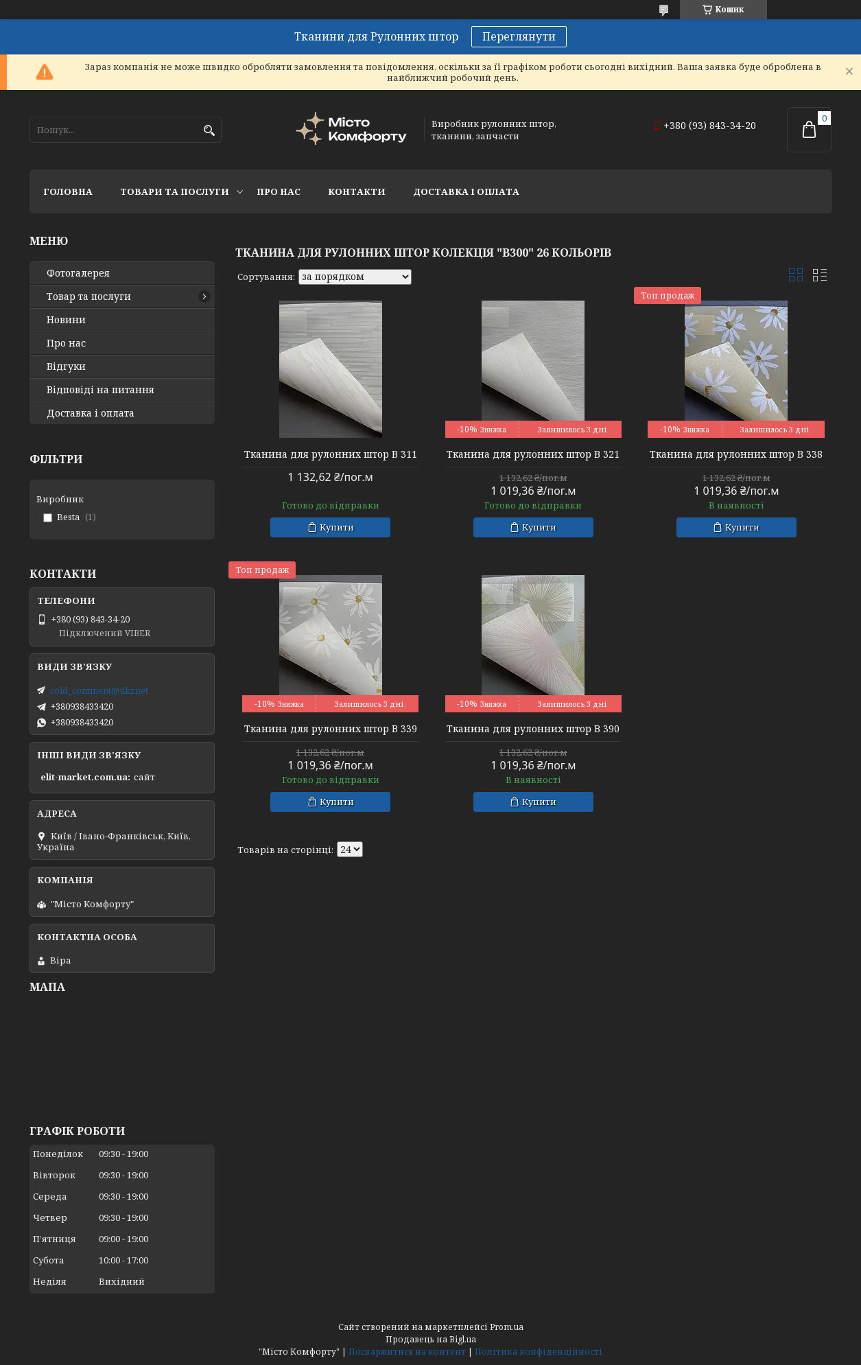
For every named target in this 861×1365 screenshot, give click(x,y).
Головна (68, 191)
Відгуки (66, 366)
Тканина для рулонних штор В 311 (330, 454)
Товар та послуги (89, 296)
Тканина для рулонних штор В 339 (330, 728)
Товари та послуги (174, 191)
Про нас (278, 191)
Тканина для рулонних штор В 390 (533, 728)
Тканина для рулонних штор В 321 (533, 454)
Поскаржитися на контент (407, 1351)
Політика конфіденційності (538, 1351)
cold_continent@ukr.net (99, 690)
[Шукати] (210, 131)
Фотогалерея (78, 273)
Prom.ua (506, 1327)
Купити (337, 527)
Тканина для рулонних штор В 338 (736, 454)
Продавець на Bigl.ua (431, 1339)
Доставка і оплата (466, 191)
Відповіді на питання (100, 390)
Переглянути (519, 36)
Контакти (357, 191)
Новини (66, 320)
